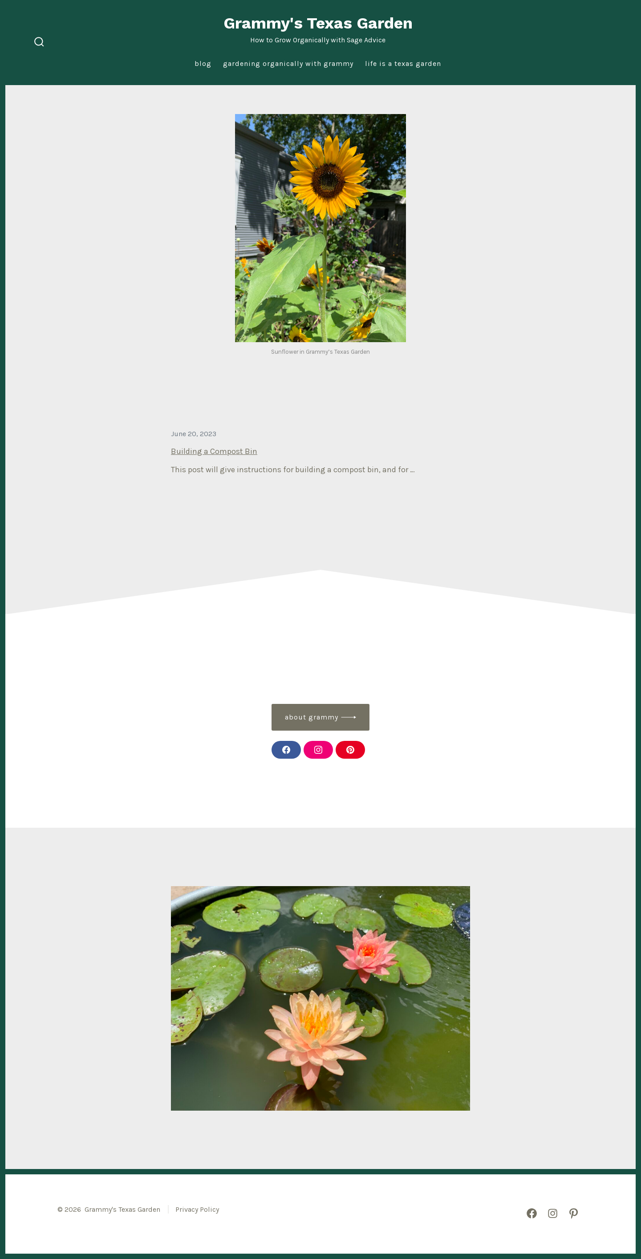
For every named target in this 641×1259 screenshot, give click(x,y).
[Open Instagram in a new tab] (552, 1213)
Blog (203, 63)
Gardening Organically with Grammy (288, 63)
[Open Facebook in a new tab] (531, 1213)
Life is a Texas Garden (403, 63)
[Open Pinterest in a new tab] (573, 1213)
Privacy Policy (197, 1209)
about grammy (311, 717)
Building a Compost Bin (214, 451)
